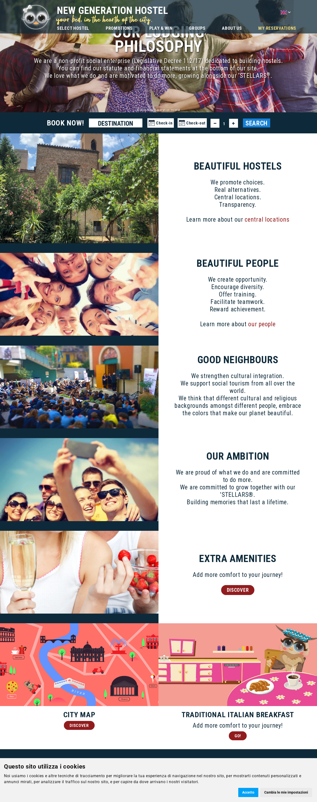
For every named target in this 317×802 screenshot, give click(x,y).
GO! (238, 737)
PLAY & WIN (161, 28)
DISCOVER (238, 591)
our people (261, 324)
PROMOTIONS (119, 28)
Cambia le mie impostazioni (286, 792)
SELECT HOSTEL (73, 28)
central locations (267, 219)
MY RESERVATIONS (277, 28)
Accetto (248, 792)
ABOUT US (232, 28)
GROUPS (197, 28)
